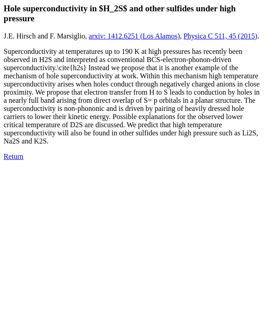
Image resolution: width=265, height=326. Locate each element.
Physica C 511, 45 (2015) (220, 36)
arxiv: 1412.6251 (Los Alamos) (134, 36)
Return (14, 156)
